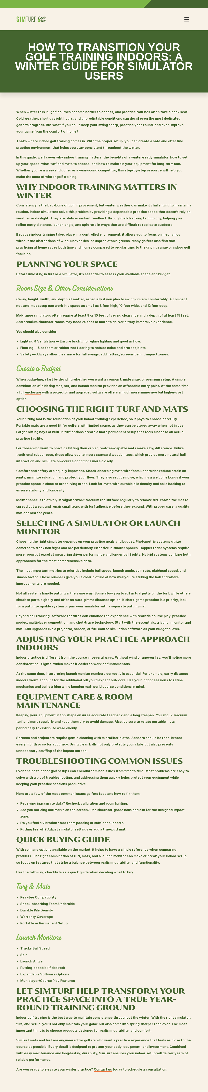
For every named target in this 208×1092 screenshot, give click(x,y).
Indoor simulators (44, 212)
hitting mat (33, 419)
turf (51, 274)
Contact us (103, 1069)
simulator (69, 274)
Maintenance (27, 500)
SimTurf (22, 1040)
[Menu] (187, 19)
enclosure (33, 392)
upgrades (39, 629)
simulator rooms (51, 322)
